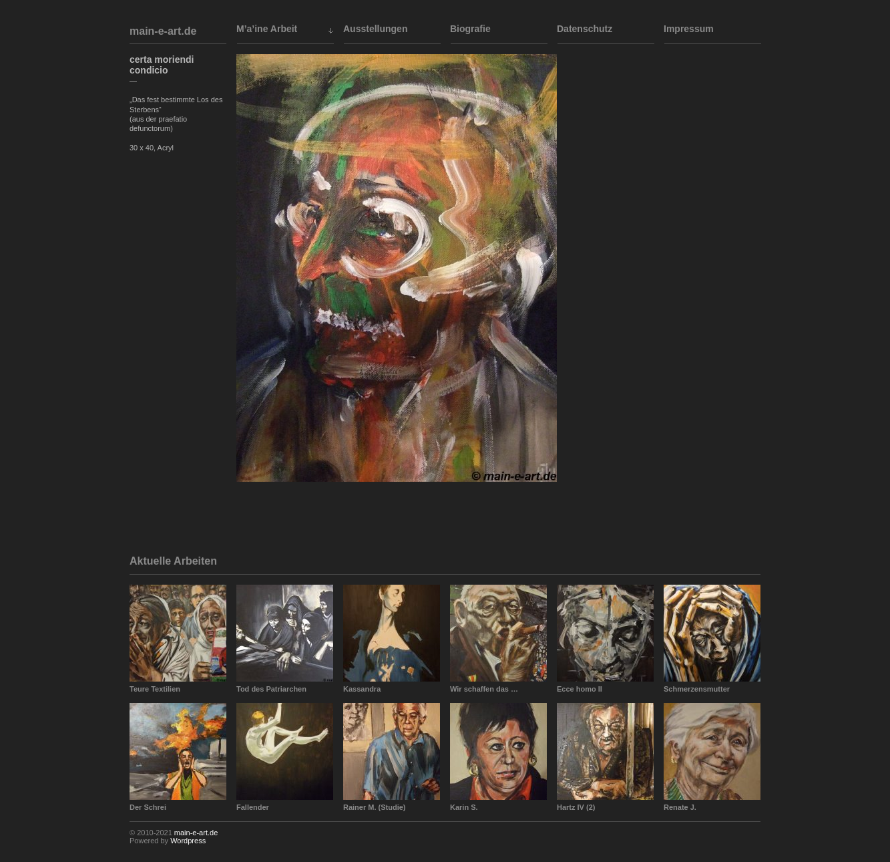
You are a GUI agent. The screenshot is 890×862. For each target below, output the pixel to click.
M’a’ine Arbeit (266, 28)
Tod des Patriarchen (271, 689)
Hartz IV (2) (576, 807)
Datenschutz (584, 28)
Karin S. (464, 807)
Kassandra (362, 689)
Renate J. (680, 807)
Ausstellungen (375, 28)
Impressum (689, 28)
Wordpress (188, 841)
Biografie (470, 28)
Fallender (252, 807)
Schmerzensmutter (697, 689)
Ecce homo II (579, 689)
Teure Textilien (155, 689)
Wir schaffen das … (484, 689)
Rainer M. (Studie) (374, 807)
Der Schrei (148, 807)
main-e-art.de (163, 31)
